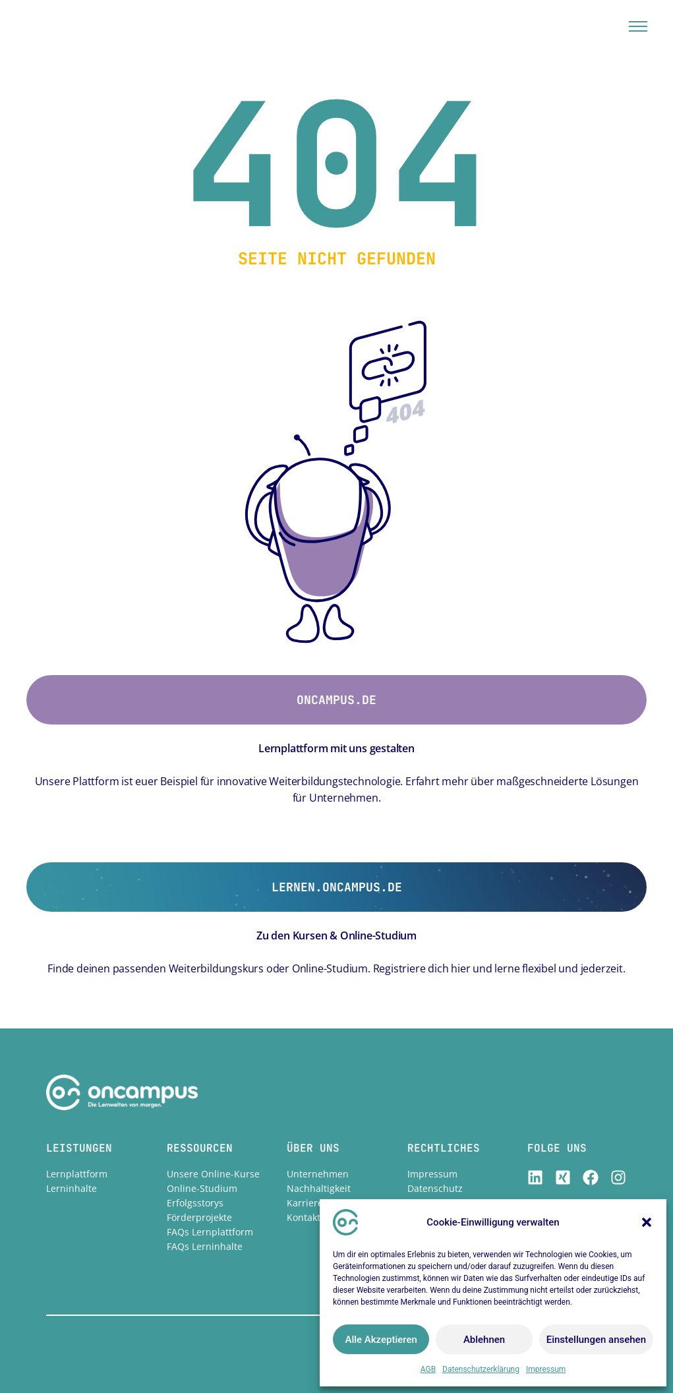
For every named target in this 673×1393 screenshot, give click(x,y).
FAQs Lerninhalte (205, 1246)
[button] (646, 1222)
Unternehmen (318, 1174)
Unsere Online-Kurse (213, 1174)
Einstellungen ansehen (596, 1340)
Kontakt (303, 1217)
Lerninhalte (71, 1188)
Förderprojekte (199, 1217)
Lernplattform (76, 1174)
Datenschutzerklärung (480, 1369)
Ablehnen (484, 1340)
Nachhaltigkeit (319, 1188)
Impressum (546, 1369)
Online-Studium (202, 1188)
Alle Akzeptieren (381, 1340)
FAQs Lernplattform (210, 1232)
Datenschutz (435, 1188)
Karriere (305, 1203)
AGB (428, 1369)
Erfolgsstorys (195, 1203)
